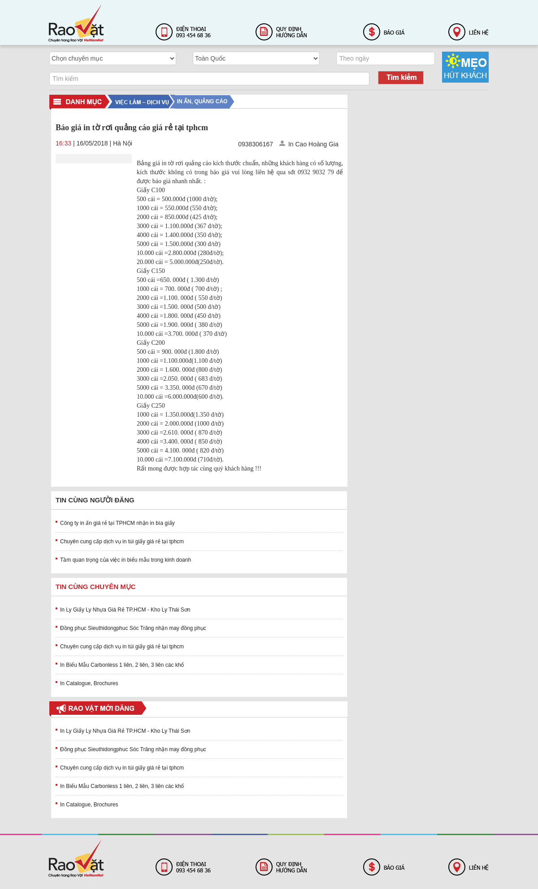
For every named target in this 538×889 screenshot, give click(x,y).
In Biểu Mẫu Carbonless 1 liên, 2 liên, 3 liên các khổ (122, 665)
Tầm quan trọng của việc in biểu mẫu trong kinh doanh (125, 560)
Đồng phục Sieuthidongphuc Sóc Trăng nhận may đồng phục (133, 628)
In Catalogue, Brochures (89, 683)
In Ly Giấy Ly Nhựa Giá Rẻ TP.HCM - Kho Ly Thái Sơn (125, 610)
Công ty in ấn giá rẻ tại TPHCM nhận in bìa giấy (117, 523)
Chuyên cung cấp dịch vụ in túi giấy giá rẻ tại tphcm (122, 541)
